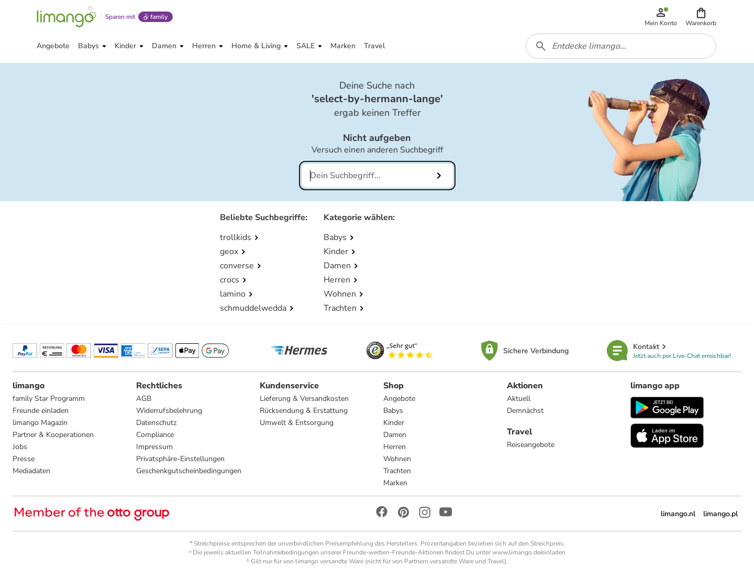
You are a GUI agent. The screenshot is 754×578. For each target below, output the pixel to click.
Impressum (154, 447)
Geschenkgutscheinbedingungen (188, 471)
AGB (143, 398)
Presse (24, 459)
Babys (393, 411)
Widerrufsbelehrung (169, 411)
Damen (394, 435)
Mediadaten (31, 471)
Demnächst (525, 411)
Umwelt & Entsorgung (297, 423)
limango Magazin (40, 423)
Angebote (399, 398)
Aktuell (518, 398)
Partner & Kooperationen (53, 435)
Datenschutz (156, 423)
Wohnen (397, 459)
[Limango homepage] (66, 16)
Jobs (20, 447)
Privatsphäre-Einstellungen (180, 459)
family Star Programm (49, 398)
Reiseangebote (531, 445)
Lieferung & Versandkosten (304, 398)
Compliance (155, 435)
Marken (395, 483)
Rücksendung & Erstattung (304, 411)
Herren (394, 447)
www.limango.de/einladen (529, 552)
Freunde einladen (41, 411)
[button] (700, 16)
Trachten (397, 471)
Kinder (393, 423)
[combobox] (621, 46)
